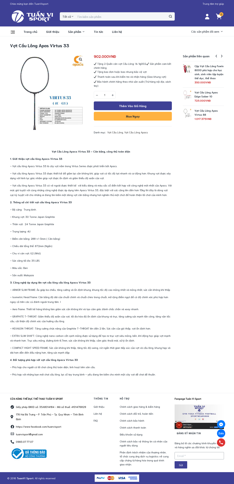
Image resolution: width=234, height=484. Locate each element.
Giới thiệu (52, 31)
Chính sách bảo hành (132, 420)
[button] (29, 3)
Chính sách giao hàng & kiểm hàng (140, 406)
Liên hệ (117, 31)
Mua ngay (133, 116)
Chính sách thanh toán (133, 427)
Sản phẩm (76, 31)
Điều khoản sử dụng (131, 434)
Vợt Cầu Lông (115, 132)
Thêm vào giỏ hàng (132, 106)
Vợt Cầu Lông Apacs (136, 132)
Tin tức (98, 31)
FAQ (96, 420)
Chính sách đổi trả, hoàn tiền (136, 413)
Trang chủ (30, 31)
